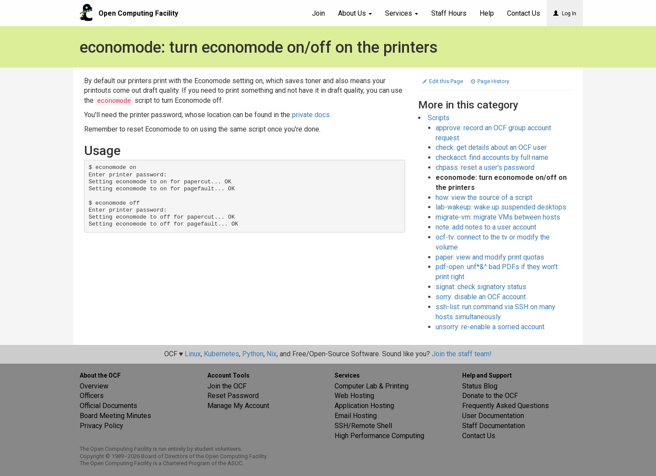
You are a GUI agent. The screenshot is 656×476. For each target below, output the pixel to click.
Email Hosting (356, 416)
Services (401, 13)
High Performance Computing (379, 436)
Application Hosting (364, 406)
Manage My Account (238, 406)
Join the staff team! (462, 354)
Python (253, 354)
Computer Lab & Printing (372, 386)
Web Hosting (354, 396)
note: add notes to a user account (486, 227)
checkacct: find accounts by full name (492, 157)
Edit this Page (443, 81)
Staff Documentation (493, 426)
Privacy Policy (101, 426)
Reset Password (233, 396)
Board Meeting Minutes (115, 416)
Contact (523, 13)
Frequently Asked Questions (505, 406)
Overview (94, 386)
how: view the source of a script (484, 197)
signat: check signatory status (481, 287)
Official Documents (108, 406)
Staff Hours (449, 13)
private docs (311, 115)
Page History (490, 81)
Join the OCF (227, 386)
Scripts (439, 118)
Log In (564, 13)
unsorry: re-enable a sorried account (490, 327)
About (355, 13)
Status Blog (479, 386)
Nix (272, 354)
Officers (92, 396)
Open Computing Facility (138, 13)
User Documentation (493, 416)
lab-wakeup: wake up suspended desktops (501, 207)
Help (487, 13)
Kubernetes (221, 354)
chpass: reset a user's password (485, 167)
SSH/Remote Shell (363, 426)
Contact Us (478, 436)
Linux (193, 354)
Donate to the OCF (490, 396)
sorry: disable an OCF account (481, 297)
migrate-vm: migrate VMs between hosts (498, 217)
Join (318, 13)
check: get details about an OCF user (491, 147)
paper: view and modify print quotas (490, 257)
